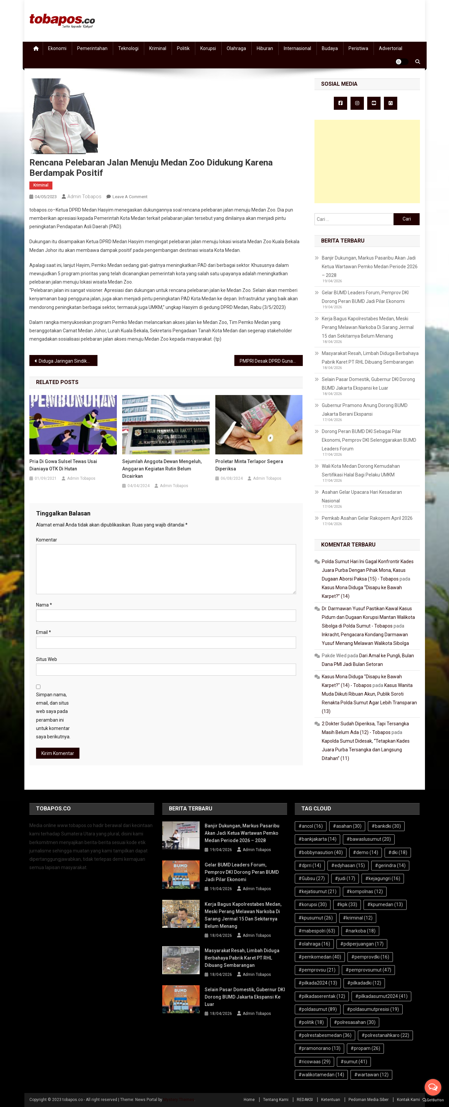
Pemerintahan (92, 48)
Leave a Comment (130, 196)
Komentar (46, 539)
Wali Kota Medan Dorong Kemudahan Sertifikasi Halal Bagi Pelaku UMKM (361, 470)
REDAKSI (305, 1099)
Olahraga (236, 48)
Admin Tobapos (84, 196)
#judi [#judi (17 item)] (345, 878)
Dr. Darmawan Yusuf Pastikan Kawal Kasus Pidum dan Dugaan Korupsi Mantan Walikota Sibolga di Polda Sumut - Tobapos (368, 617)
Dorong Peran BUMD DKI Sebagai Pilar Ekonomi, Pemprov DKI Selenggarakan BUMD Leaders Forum (369, 440)
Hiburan (265, 48)
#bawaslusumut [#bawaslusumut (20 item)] (369, 839)
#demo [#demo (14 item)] (365, 852)
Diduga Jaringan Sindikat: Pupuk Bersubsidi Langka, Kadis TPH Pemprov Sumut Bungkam (68, 361)
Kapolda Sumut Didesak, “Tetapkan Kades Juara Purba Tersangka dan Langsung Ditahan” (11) (366, 749)
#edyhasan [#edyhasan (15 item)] (348, 865)
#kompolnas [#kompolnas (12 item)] (365, 891)
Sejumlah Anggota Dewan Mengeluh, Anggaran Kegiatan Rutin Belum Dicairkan (162, 469)
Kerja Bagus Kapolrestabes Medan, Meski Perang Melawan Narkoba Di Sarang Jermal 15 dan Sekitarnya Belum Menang (368, 327)
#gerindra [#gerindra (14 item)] (390, 865)
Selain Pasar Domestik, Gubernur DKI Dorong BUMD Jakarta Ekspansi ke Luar (368, 384)
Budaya (330, 48)
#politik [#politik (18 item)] (311, 1022)
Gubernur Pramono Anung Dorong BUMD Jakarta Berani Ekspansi (365, 410)
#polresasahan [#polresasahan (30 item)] (355, 1022)
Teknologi (128, 48)
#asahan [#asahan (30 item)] (347, 826)
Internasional (297, 48)
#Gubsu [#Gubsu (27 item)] (311, 878)
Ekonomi (57, 48)
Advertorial (390, 48)
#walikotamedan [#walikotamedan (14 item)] (321, 1074)
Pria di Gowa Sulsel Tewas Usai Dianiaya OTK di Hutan (63, 465)
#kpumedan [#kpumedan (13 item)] (385, 904)
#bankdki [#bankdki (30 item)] (386, 826)
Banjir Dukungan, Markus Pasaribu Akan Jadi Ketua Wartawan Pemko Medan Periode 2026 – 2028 (370, 266)
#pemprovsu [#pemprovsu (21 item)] (316, 970)
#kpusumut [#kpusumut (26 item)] (315, 917)
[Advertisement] (367, 161)
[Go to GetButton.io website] (433, 1100)
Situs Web (46, 659)
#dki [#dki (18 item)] (397, 852)
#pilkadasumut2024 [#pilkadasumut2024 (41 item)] (381, 996)
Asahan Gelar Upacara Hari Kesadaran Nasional (362, 496)
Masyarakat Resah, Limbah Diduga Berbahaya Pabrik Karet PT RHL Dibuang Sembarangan (370, 358)
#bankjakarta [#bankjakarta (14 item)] (317, 839)
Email (43, 632)
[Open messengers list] (433, 1087)
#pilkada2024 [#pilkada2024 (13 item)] (317, 983)
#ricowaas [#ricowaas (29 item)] (314, 1061)
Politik (183, 48)
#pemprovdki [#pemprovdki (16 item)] (370, 957)
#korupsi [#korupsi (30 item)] (312, 904)
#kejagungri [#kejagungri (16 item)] (382, 878)
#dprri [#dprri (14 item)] (309, 865)
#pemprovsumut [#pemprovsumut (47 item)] (368, 970)
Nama (44, 605)
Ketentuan (330, 1099)
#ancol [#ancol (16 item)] (310, 826)
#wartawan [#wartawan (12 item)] (371, 1074)
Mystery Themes (178, 1099)
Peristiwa (358, 48)
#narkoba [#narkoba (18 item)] (360, 931)
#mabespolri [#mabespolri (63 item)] (316, 931)
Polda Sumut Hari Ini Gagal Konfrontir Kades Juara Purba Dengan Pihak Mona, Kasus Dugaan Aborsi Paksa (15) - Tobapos (368, 570)
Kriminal (157, 48)
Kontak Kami (408, 1099)
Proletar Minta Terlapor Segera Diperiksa (249, 465)
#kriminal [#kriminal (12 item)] (358, 917)
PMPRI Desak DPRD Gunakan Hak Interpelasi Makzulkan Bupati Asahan (271, 361)
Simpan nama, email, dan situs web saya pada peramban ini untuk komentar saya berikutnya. (53, 715)
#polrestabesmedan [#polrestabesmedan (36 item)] (325, 1035)
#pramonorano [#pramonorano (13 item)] (319, 1048)
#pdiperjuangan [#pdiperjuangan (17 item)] (362, 944)
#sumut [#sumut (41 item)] (354, 1061)
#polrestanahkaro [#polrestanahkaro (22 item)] (385, 1035)
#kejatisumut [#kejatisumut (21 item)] (317, 891)
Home (249, 1099)
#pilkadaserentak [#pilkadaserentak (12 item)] (321, 996)
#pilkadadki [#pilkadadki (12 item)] (364, 983)
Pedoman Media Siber (369, 1099)
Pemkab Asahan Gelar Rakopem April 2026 (367, 518)
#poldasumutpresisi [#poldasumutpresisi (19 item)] (373, 1009)
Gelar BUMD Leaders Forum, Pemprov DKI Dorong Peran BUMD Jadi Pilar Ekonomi (365, 297)
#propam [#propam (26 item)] (365, 1048)
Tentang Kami (275, 1099)
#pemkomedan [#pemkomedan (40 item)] (319, 957)
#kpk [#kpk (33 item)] (347, 904)
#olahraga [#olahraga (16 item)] (314, 944)
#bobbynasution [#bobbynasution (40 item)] (320, 852)
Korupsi (208, 48)
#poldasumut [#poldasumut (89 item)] (317, 1009)
